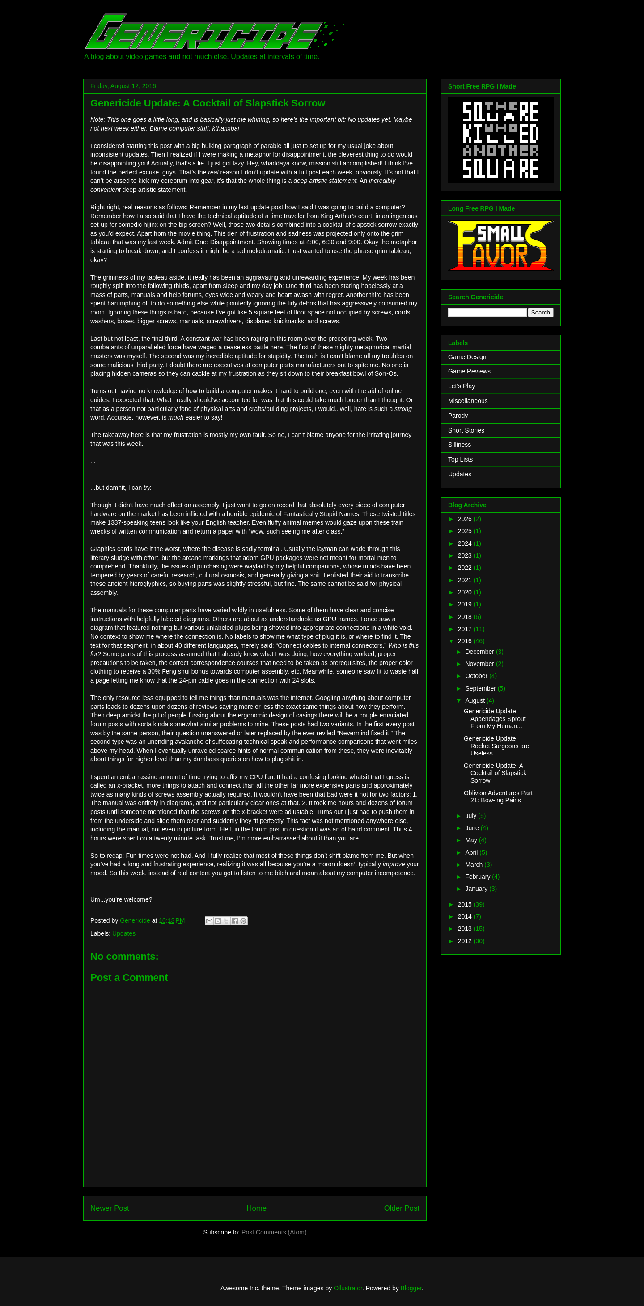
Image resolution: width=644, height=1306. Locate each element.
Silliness (459, 444)
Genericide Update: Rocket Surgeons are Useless (497, 746)
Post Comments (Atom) (274, 1232)
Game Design (467, 356)
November (480, 663)
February (478, 876)
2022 (466, 567)
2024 (466, 543)
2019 (466, 604)
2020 (466, 592)
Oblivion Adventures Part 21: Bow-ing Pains (498, 796)
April (472, 852)
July (471, 815)
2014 (466, 916)
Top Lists (460, 459)
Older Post (401, 1208)
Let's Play (461, 386)
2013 (466, 928)
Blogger (411, 1288)
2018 (466, 616)
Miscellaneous (468, 400)
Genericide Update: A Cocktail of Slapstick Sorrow (495, 773)
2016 (466, 641)
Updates (124, 933)
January (477, 888)
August (475, 700)
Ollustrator (348, 1288)
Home (256, 1208)
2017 (466, 628)
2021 (466, 580)
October (477, 675)
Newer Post (109, 1208)
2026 (466, 518)
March (474, 864)
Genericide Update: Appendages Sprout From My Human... (495, 719)
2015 (466, 904)
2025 (466, 530)
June (472, 827)
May (472, 840)
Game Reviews (469, 371)
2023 (466, 555)
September (481, 688)
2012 (466, 941)
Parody (458, 415)
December (480, 651)
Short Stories (466, 430)
